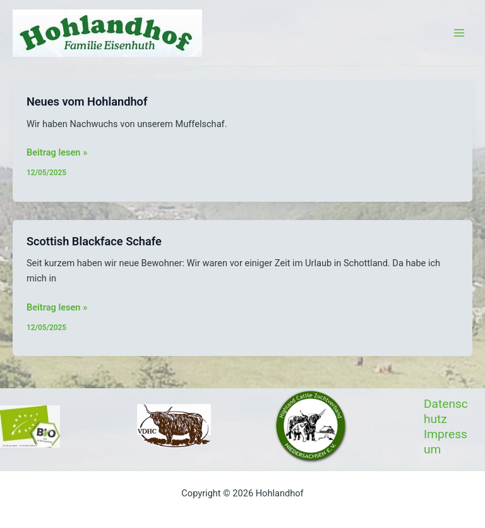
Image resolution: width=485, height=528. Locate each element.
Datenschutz (446, 411)
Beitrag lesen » (57, 152)
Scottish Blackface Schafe (94, 241)
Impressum (445, 442)
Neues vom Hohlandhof (87, 101)
